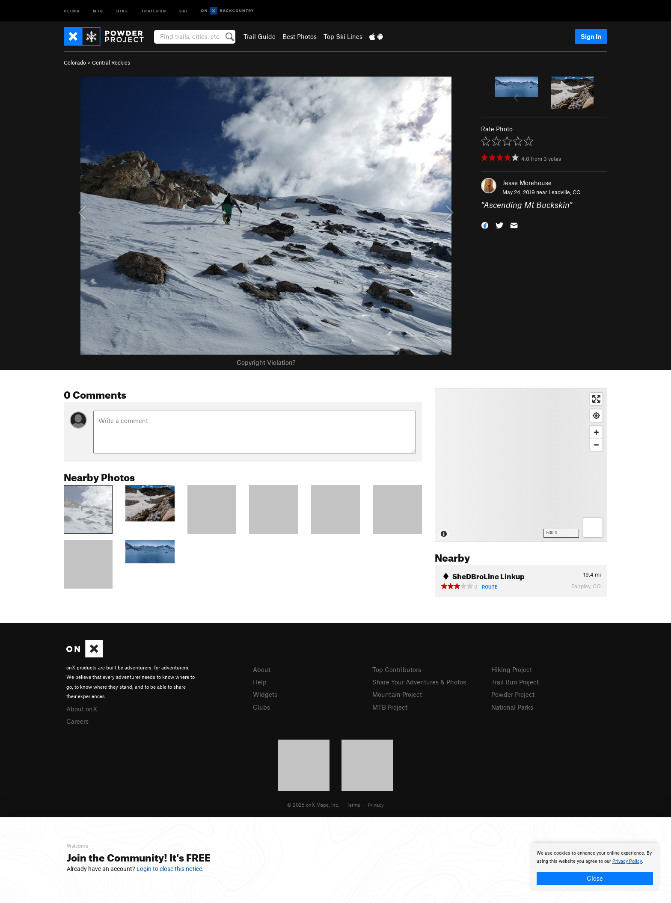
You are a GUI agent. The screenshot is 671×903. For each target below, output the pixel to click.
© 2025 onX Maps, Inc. (313, 805)
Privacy (376, 805)
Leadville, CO (565, 192)
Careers (77, 721)
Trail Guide (259, 36)
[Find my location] (596, 415)
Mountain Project (397, 694)
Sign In (591, 36)
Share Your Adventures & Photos (419, 682)
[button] (485, 225)
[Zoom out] (596, 444)
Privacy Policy (627, 861)
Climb (72, 10)
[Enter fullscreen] (596, 399)
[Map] (521, 465)
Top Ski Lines (343, 36)
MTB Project (389, 707)
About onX (81, 709)
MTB (98, 10)
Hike (122, 10)
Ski (183, 10)
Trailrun (153, 10)
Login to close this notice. (170, 868)
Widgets (265, 694)
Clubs (261, 707)
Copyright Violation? (266, 362)
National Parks (512, 707)
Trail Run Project (515, 682)
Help (260, 682)
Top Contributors (396, 669)
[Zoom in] (596, 432)
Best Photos (299, 36)
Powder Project (512, 694)
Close (595, 878)
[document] (595, 867)
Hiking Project (511, 669)
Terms (353, 805)
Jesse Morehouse (527, 183)
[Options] (593, 527)
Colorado (75, 62)
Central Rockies (111, 62)
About (261, 669)
